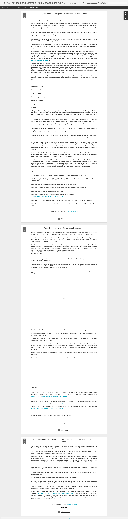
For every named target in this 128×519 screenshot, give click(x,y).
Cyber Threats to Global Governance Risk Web (62, 228)
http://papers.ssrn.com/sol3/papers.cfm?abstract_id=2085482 (47, 408)
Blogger (69, 518)
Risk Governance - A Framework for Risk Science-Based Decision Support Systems (62, 441)
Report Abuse (75, 518)
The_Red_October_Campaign (40, 60)
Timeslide (38, 7)
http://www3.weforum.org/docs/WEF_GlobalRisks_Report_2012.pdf (49, 396)
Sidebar (26, 7)
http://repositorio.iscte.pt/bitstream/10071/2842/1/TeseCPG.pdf (75, 403)
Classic (3, 7)
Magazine (14, 7)
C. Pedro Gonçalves (72, 211)
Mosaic (20, 7)
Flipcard (8, 7)
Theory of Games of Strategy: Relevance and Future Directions (62, 14)
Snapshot (31, 7)
